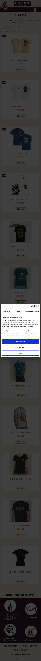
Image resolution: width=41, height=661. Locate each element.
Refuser (20, 353)
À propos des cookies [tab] (32, 311)
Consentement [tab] (6, 311)
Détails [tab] (18, 311)
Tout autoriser (20, 341)
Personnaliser (20, 347)
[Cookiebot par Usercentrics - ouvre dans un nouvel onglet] (31, 306)
